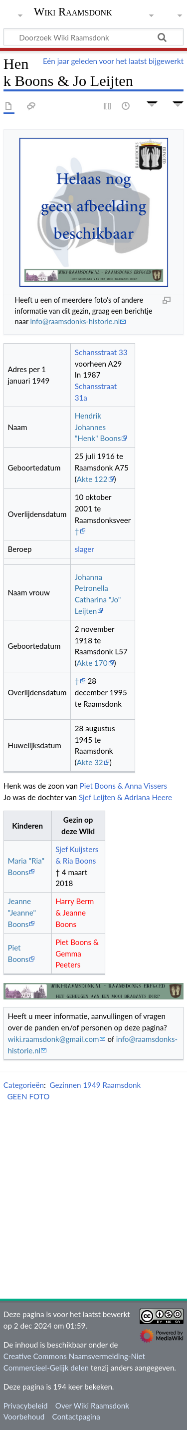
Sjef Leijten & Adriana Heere (125, 797)
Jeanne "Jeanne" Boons (21, 913)
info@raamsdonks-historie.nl (75, 321)
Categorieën (23, 1084)
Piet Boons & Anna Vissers (123, 785)
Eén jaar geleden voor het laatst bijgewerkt (113, 60)
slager (84, 548)
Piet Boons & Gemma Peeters (77, 953)
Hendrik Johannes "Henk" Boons (98, 427)
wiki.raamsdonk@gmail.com (53, 1038)
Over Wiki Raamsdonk (92, 1405)
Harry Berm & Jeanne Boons (74, 913)
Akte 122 (92, 479)
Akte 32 (90, 762)
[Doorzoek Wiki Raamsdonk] (93, 37)
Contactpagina (76, 1416)
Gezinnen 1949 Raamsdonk (95, 1084)
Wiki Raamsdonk (73, 12)
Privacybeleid (25, 1405)
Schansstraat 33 (101, 352)
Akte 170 (92, 662)
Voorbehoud (23, 1416)
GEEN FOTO (28, 1096)
